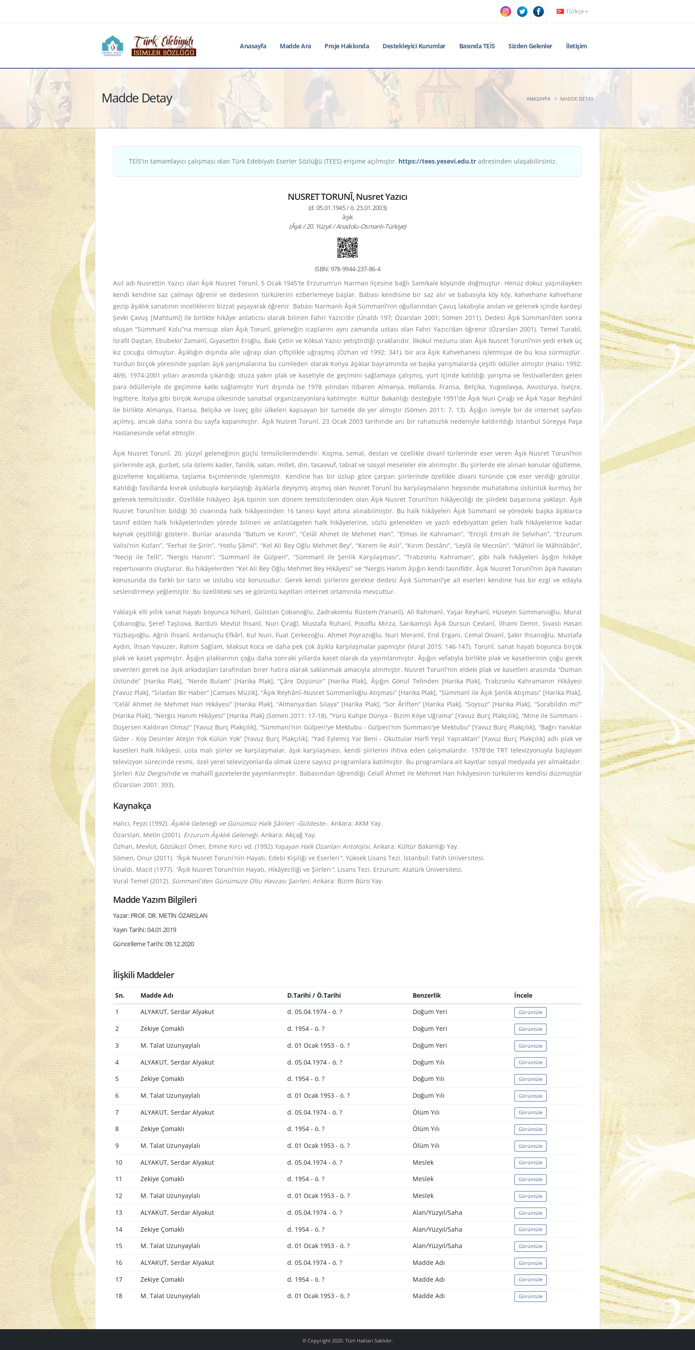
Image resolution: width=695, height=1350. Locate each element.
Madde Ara (295, 46)
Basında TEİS (477, 46)
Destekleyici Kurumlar (414, 46)
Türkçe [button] (572, 11)
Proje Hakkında (346, 46)
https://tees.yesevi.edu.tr (437, 161)
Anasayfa (253, 46)
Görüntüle (531, 1012)
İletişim (576, 46)
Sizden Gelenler (530, 46)
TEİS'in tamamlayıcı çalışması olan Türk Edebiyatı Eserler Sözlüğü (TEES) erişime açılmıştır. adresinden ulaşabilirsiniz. (343, 161)
